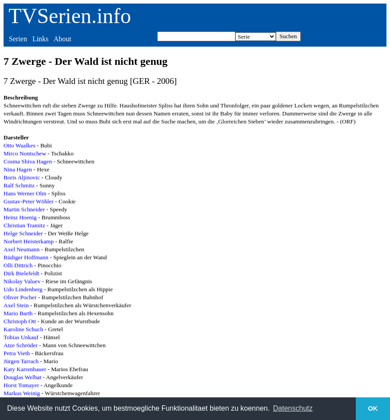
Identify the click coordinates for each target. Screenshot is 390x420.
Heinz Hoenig (20, 217)
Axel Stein (16, 305)
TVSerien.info (69, 16)
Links (40, 39)
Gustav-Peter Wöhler (29, 201)
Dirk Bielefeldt (21, 273)
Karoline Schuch (23, 329)
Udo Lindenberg (23, 289)
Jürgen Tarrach (21, 361)
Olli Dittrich (18, 265)
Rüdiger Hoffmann (26, 257)
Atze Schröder (21, 345)
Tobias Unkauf (21, 337)
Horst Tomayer (21, 385)
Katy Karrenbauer (25, 369)
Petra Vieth (17, 353)
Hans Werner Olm (25, 193)
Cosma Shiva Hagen (28, 161)
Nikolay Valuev (22, 281)
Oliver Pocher (20, 297)
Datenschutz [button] (293, 408)
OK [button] (373, 408)
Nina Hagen (18, 169)
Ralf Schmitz (19, 185)
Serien (18, 39)
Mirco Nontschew (25, 153)
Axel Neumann (22, 249)
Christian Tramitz (24, 225)
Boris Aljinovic (22, 177)
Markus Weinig (22, 393)
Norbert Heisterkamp (29, 241)
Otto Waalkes (20, 145)
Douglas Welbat (22, 377)
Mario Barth (18, 313)
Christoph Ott (20, 321)
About (62, 39)
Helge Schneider (23, 233)
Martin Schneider (24, 209)
